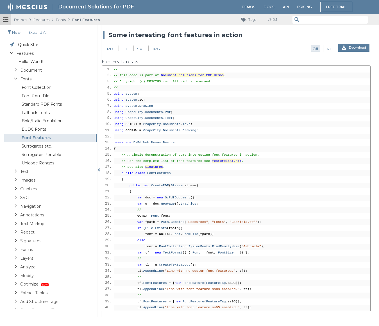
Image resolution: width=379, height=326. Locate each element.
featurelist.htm (227, 161)
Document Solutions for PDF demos (192, 75)
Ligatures (154, 167)
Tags (250, 19)
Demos (248, 7)
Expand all (37, 32)
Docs (269, 7)
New (14, 32)
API (286, 7)
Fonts (61, 20)
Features (41, 20)
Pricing (304, 7)
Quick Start (29, 44)
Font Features (86, 20)
